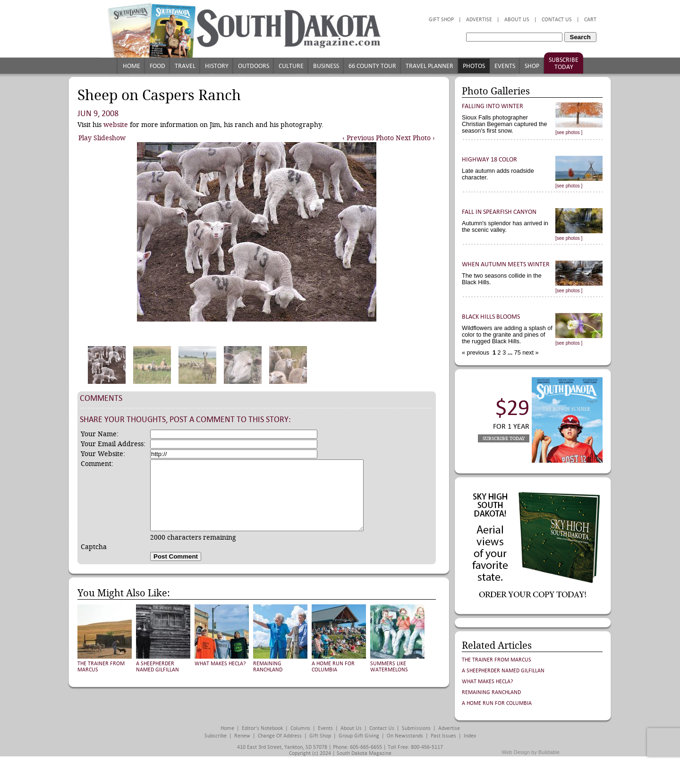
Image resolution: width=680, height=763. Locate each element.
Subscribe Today (563, 63)
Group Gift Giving (359, 736)
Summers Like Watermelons (389, 667)
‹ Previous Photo (368, 138)
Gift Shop (441, 20)
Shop (532, 65)
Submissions (416, 728)
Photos (474, 65)
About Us (516, 20)
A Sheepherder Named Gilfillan (157, 667)
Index (470, 736)
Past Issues (443, 736)
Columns (300, 728)
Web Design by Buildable (531, 752)
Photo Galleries (496, 91)
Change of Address (280, 736)
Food (157, 65)
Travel (185, 65)
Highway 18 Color (489, 159)
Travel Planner (429, 65)
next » (530, 352)
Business (326, 65)
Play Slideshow (102, 138)
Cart (590, 20)
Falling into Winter (492, 106)
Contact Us (557, 20)
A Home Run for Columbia (333, 667)
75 (516, 352)
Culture (291, 65)
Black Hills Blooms (491, 316)
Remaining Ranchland (267, 667)
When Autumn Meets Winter (506, 264)
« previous (476, 352)
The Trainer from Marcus (496, 660)
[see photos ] (568, 132)
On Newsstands (405, 736)
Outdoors (253, 65)
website (115, 124)
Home (131, 65)
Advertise (479, 20)
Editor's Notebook (262, 728)
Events (504, 65)
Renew (242, 736)
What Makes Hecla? (220, 664)
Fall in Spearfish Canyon (499, 211)
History (217, 65)
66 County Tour (372, 65)
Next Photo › (415, 138)
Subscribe (215, 736)
